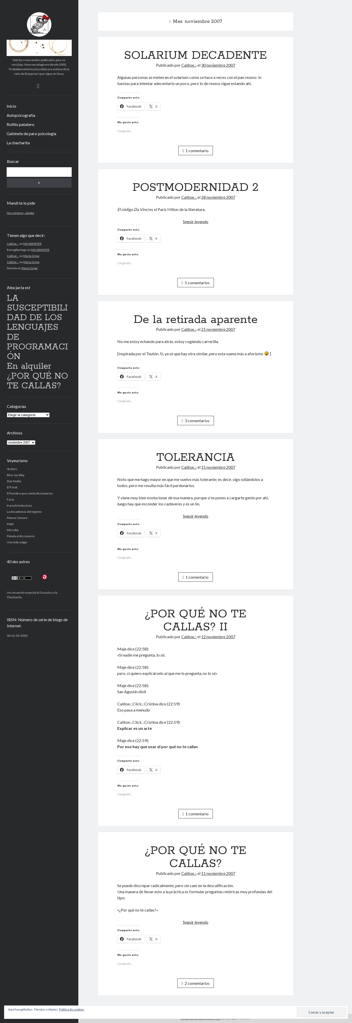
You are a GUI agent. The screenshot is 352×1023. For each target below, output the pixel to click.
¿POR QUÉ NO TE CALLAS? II (195, 620)
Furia (10, 499)
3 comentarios (196, 420)
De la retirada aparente (196, 319)
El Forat (12, 487)
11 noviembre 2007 (218, 873)
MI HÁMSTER (32, 244)
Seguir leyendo (195, 221)
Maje (10, 524)
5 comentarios (196, 282)
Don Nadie (14, 481)
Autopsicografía (21, 115)
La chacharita (18, 142)
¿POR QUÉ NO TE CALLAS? (37, 381)
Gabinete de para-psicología (31, 133)
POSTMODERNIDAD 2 (196, 187)
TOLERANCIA (195, 457)
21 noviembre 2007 (218, 329)
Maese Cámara (17, 518)
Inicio (11, 106)
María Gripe (31, 256)
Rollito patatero (20, 124)
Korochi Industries (19, 505)
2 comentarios (196, 983)
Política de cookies (71, 1009)
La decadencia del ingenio (24, 512)
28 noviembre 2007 (218, 197)
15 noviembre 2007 (218, 467)
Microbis (13, 530)
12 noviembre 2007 (218, 636)
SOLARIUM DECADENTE (195, 55)
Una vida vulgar (17, 542)
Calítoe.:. (13, 244)
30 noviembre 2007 (218, 65)
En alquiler (29, 366)
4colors (12, 469)
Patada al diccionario (21, 536)
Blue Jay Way (15, 475)
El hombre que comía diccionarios (30, 493)
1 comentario (196, 150)
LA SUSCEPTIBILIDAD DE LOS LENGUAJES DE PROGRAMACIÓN (37, 327)
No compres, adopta (20, 213)
